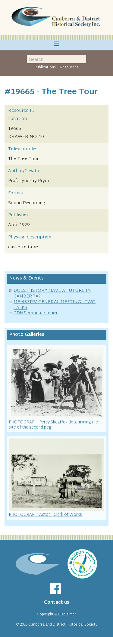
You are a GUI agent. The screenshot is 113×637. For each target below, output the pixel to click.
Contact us (56, 603)
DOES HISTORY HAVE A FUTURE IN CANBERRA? (52, 294)
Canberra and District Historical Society (62, 624)
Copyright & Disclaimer (56, 614)
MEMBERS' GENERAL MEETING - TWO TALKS (55, 305)
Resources (69, 67)
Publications (45, 67)
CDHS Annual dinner (36, 313)
